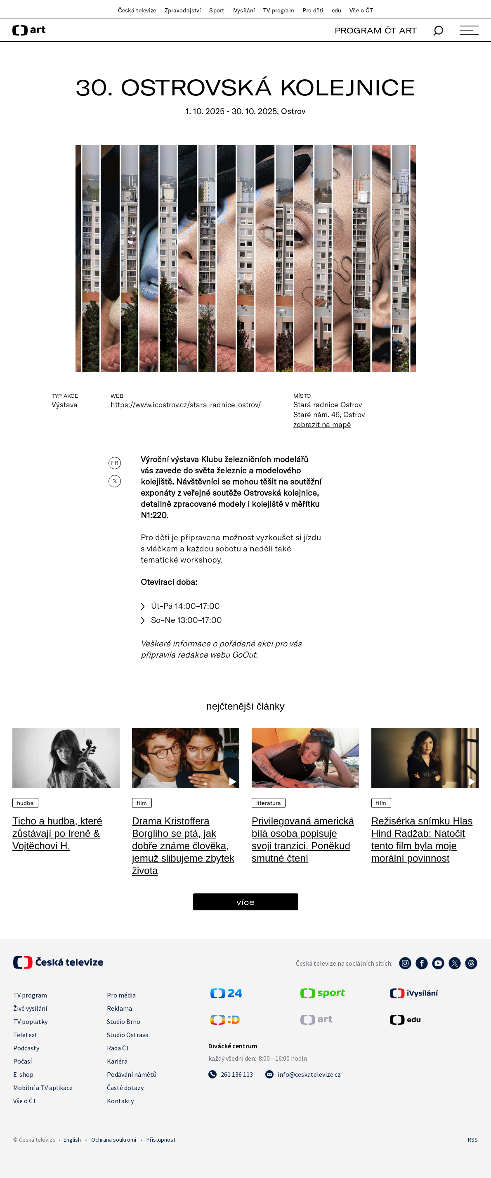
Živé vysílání (30, 1008)
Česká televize (137, 10)
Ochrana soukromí (113, 1139)
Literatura (268, 803)
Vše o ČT (361, 10)
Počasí (22, 1061)
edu (336, 10)
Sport (216, 10)
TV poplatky (30, 1021)
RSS (473, 1139)
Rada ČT (118, 1048)
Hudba (25, 803)
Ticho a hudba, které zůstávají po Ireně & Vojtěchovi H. (57, 833)
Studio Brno (123, 1021)
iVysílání (243, 10)
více (245, 902)
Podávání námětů (131, 1074)
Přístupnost (160, 1139)
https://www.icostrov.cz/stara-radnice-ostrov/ (186, 404)
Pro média (121, 995)
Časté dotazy (125, 1087)
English (72, 1139)
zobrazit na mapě (322, 424)
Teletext (25, 1035)
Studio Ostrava (128, 1035)
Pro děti (312, 10)
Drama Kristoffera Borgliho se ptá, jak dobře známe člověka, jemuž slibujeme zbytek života (183, 845)
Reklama (119, 1008)
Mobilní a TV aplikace (43, 1087)
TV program (278, 10)
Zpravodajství (183, 10)
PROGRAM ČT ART (376, 30)
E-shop (23, 1074)
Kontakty (120, 1101)
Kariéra (117, 1061)
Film (142, 803)
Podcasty (26, 1048)
